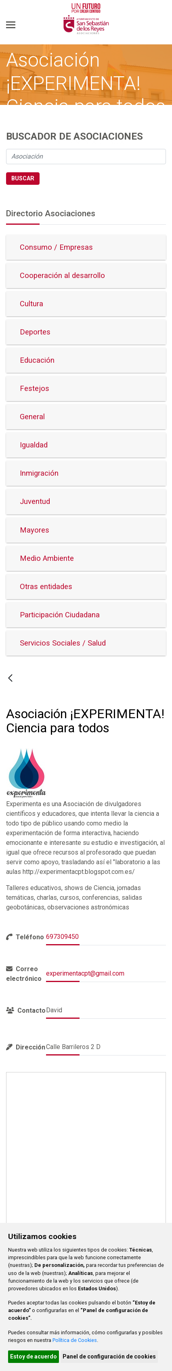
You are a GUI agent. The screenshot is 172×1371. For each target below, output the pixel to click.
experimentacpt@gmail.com (85, 973)
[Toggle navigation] (10, 24)
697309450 (62, 936)
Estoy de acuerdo (33, 1356)
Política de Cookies (74, 1340)
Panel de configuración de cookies (109, 1356)
